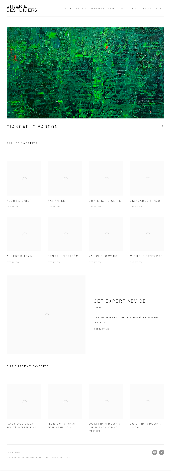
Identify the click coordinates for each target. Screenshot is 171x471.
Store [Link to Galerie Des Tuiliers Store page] (160, 8)
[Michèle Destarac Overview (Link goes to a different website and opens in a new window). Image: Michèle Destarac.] (147, 244)
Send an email (154, 452)
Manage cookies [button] (13, 452)
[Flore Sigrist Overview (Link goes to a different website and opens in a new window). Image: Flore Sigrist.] (24, 189)
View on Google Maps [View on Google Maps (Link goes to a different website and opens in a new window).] (161, 452)
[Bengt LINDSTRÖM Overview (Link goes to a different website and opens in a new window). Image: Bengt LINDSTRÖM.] (65, 244)
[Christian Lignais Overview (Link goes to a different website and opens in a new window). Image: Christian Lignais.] (106, 189)
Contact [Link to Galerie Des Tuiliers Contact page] (133, 8)
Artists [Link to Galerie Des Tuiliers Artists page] (81, 8)
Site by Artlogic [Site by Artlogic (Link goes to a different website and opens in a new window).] (61, 457)
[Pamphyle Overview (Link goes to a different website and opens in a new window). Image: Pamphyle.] (65, 189)
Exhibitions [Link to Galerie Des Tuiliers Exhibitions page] (116, 8)
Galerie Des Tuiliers (22, 8)
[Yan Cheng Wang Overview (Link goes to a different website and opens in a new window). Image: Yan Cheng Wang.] (106, 244)
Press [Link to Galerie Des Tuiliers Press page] (147, 8)
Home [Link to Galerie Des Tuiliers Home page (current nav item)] (68, 8)
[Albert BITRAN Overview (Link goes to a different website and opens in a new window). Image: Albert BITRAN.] (24, 244)
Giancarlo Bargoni (33, 126)
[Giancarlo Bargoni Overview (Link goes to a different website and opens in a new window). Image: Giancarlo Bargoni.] (147, 189)
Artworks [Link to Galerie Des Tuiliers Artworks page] (97, 8)
